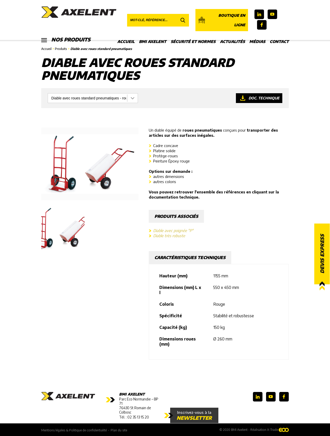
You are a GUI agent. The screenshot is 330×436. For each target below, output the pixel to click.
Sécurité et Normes (193, 41)
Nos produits (66, 40)
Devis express (322, 253)
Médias (257, 41)
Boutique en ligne (221, 20)
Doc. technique (263, 98)
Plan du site (119, 430)
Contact (279, 41)
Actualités (232, 41)
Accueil (126, 41)
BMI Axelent (152, 41)
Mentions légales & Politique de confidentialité (74, 430)
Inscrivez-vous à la (194, 415)
